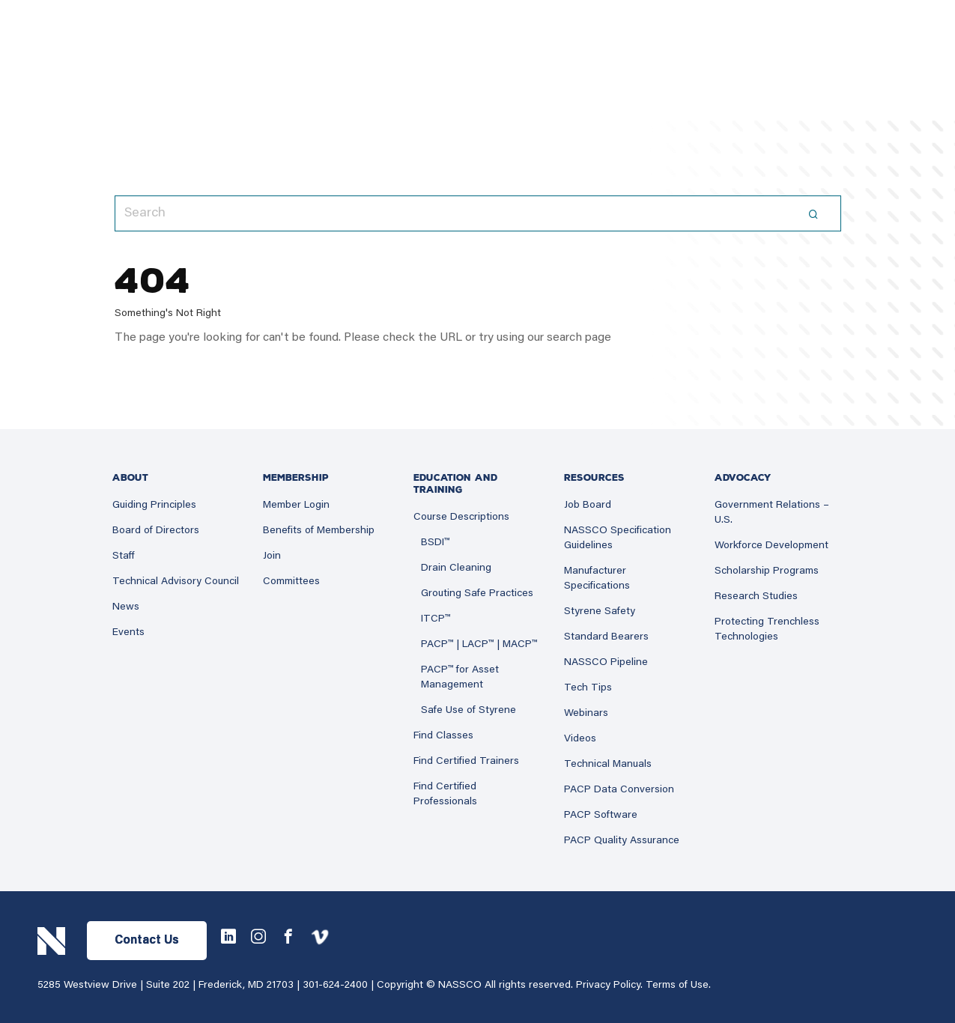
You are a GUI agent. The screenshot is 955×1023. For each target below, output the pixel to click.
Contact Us (147, 941)
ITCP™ (435, 619)
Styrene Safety (599, 612)
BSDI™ (435, 543)
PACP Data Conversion (619, 790)
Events (128, 633)
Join (272, 556)
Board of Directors (155, 531)
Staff (123, 556)
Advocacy (743, 478)
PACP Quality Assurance (621, 841)
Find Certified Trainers (466, 761)
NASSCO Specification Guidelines (617, 538)
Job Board (587, 505)
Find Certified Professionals (445, 794)
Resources (594, 478)
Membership (296, 478)
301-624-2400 (335, 985)
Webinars (586, 713)
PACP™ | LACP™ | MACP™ (479, 645)
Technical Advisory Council (175, 582)
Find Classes (443, 736)
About (130, 478)
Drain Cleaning (456, 568)
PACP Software (600, 815)
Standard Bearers (606, 637)
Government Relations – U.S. (772, 513)
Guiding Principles (154, 505)
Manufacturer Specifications (597, 579)
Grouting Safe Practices (477, 594)
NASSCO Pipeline (606, 663)
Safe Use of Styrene (468, 710)
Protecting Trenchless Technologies (767, 630)
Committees (291, 582)
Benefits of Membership (319, 531)
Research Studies (756, 597)
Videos (580, 739)
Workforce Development (771, 546)
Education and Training (455, 484)
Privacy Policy (608, 985)
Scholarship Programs (767, 571)
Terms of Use (677, 985)
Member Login (296, 505)
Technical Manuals (608, 764)
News (125, 607)
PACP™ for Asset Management (460, 677)
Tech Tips (588, 688)
